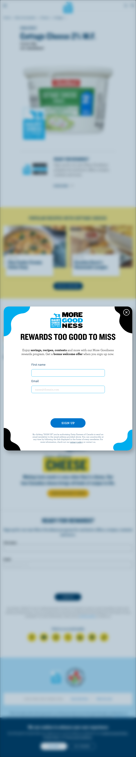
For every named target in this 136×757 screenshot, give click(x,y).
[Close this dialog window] (126, 312)
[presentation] (68, 406)
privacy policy (76, 442)
